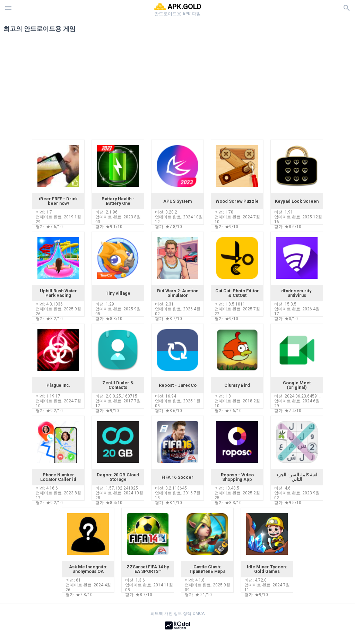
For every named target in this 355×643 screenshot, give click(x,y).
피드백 (156, 613)
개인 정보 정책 (177, 613)
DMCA (199, 613)
